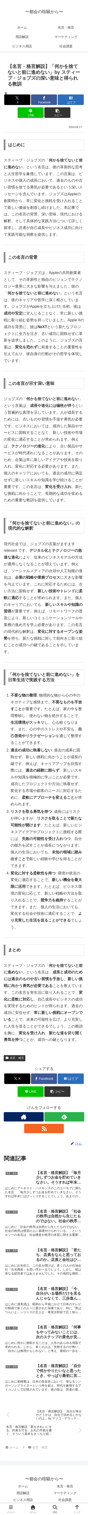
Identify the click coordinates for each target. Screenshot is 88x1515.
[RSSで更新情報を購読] (44, 1128)
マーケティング (65, 1493)
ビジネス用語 (23, 1500)
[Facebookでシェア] (44, 99)
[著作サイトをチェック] (24, 1116)
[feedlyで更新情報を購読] (64, 1116)
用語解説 (23, 1493)
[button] (57, 112)
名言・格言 (14, 1058)
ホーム (23, 1486)
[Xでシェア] (17, 99)
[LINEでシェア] (31, 112)
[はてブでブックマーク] (71, 99)
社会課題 (65, 1500)
